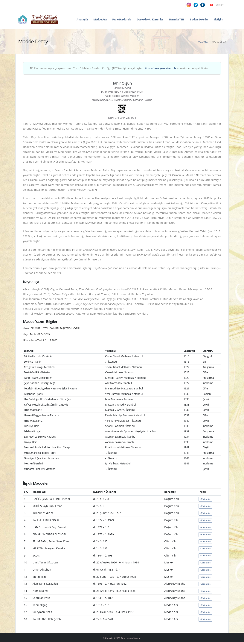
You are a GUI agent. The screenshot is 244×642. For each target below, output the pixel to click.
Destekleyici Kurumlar (150, 19)
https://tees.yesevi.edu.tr (160, 68)
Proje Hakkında (121, 19)
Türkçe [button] (216, 4)
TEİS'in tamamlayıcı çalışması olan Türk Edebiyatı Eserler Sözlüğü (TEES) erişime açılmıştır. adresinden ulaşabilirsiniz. (120, 68)
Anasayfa (82, 19)
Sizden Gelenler (199, 19)
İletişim (218, 19)
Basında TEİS (176, 19)
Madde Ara (100, 19)
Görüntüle (205, 499)
